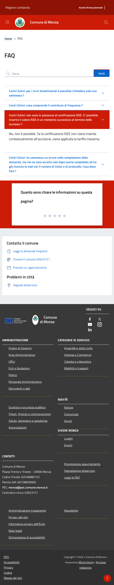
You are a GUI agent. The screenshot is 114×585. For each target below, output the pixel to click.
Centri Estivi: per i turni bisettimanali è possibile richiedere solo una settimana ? (53, 93)
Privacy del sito (18, 517)
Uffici (12, 361)
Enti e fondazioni (19, 368)
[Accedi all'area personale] (91, 8)
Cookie (8, 572)
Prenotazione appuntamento (82, 464)
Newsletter (71, 510)
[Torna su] (107, 578)
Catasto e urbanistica (77, 361)
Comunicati (71, 414)
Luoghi (68, 438)
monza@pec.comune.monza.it (28, 487)
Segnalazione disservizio (79, 471)
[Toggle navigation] (7, 22)
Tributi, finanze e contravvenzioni (30, 414)
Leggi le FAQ (72, 477)
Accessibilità (11, 562)
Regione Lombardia (18, 7)
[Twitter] (99, 319)
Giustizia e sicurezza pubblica (27, 407)
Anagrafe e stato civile (78, 348)
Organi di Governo (20, 348)
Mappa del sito (13, 578)
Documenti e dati (19, 388)
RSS (6, 557)
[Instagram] (99, 325)
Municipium (86, 562)
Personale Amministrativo (25, 381)
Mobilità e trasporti (76, 368)
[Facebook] (90, 319)
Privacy (8, 567)
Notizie (68, 407)
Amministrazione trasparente (27, 510)
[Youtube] (90, 325)
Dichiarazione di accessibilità (27, 537)
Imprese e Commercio (77, 355)
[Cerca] (106, 22)
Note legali (15, 530)
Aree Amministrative (22, 355)
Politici (13, 375)
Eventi (68, 445)
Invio (102, 73)
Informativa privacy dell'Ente (27, 524)
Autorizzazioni (18, 427)
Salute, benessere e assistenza (28, 420)
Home (8, 38)
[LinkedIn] (90, 330)
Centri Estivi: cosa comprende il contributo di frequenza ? (46, 105)
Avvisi (68, 421)
